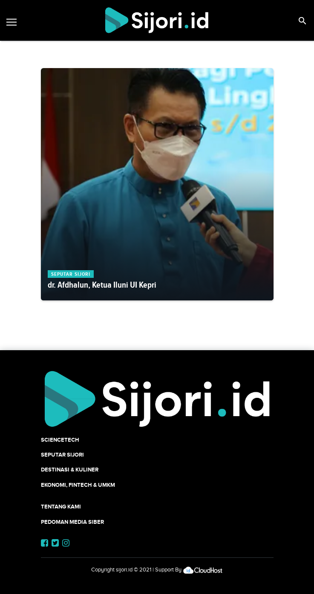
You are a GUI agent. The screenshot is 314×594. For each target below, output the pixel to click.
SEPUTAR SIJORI (62, 454)
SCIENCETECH (60, 440)
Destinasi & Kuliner (69, 469)
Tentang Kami (61, 506)
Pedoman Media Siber (72, 522)
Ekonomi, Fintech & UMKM (78, 485)
